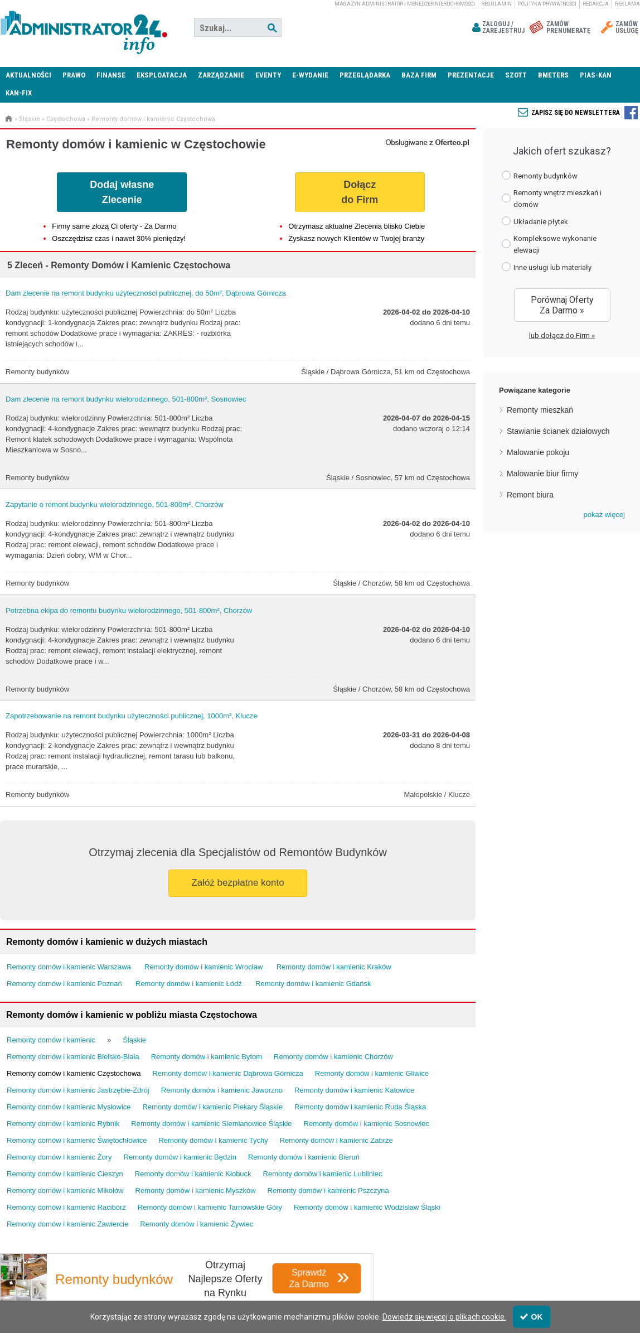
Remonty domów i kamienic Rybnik (63, 1123)
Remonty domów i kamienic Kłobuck (193, 1174)
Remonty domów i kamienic (51, 1040)
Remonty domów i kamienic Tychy (213, 1140)
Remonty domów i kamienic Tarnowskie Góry (210, 1207)
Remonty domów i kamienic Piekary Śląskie (213, 1107)
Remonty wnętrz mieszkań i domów (552, 199)
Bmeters (553, 75)
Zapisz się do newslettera (575, 113)
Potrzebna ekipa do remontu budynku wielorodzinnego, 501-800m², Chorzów (129, 610)
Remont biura (530, 494)
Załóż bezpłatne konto (237, 882)
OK (531, 1316)
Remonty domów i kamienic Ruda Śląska (360, 1107)
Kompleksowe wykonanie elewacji (549, 244)
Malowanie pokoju (538, 452)
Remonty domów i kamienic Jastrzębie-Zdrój (78, 1090)
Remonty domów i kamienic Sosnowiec (366, 1123)
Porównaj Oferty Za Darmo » (562, 305)
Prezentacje (471, 75)
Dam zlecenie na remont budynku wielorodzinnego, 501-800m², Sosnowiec (126, 399)
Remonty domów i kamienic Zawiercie (67, 1224)
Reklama (627, 4)
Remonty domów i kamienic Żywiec (196, 1224)
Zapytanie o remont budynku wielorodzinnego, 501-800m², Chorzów (115, 504)
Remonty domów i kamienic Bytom (206, 1056)
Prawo (73, 75)
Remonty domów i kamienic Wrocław (203, 967)
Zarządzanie (221, 75)
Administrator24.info (83, 28)
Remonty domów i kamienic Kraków (334, 967)
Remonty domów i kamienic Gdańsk (313, 983)
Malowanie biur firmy (542, 473)
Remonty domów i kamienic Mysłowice (69, 1107)
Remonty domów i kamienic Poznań (64, 983)
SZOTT (516, 75)
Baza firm (419, 75)
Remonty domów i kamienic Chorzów (333, 1056)
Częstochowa (65, 119)
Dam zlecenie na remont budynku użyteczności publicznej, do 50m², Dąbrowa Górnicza (146, 293)
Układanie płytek (535, 221)
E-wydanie (310, 75)
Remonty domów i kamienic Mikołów (65, 1190)
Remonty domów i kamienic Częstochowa (153, 119)
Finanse (110, 75)
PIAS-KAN (596, 75)
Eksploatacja (162, 75)
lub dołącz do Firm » (562, 335)
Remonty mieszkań (540, 409)
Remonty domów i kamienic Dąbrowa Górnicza (228, 1073)
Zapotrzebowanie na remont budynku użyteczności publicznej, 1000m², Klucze (132, 716)
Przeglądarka (365, 75)
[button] (604, 514)
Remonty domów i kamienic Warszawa (69, 967)
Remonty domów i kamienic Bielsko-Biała (73, 1056)
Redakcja (596, 4)
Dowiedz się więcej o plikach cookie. (444, 1316)
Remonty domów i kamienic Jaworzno (222, 1090)
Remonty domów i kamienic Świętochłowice (77, 1140)
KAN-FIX (19, 93)
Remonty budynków (540, 175)
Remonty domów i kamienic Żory (59, 1157)
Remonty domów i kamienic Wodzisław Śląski (367, 1207)
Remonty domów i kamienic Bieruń (304, 1157)
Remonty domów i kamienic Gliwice (372, 1073)
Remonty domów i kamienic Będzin (180, 1157)
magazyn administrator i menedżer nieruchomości (404, 4)
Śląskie (29, 119)
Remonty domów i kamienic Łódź (188, 983)
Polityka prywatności (547, 4)
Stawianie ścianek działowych (558, 431)
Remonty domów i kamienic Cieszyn (65, 1174)
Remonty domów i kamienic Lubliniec (322, 1174)
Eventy (268, 75)
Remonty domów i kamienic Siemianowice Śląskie (211, 1123)
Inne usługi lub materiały (546, 267)
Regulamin (496, 4)
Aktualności (28, 75)
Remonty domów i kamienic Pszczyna (328, 1190)
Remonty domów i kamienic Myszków (195, 1190)
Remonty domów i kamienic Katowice (354, 1090)
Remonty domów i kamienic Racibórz (66, 1207)
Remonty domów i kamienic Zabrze (336, 1140)
